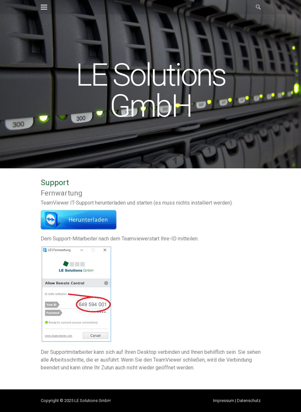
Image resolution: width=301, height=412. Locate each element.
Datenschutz (249, 400)
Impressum (223, 400)
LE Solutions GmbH (150, 90)
